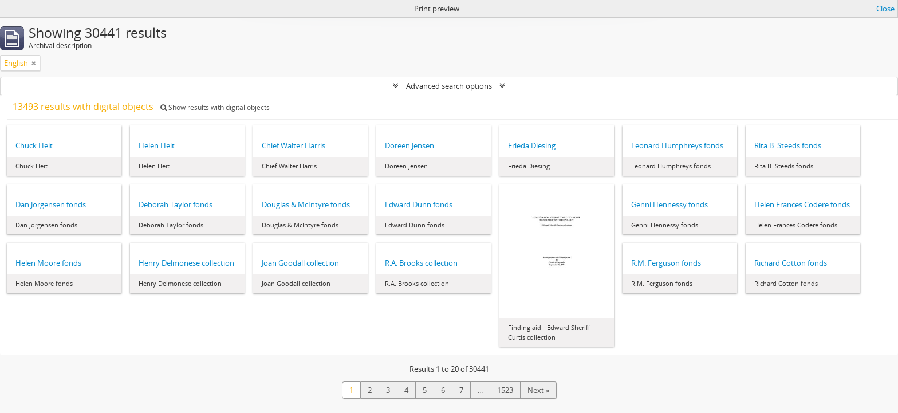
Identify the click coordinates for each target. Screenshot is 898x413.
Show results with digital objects (215, 107)
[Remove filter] (33, 63)
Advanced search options (449, 86)
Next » (538, 390)
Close (885, 8)
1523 (505, 390)
